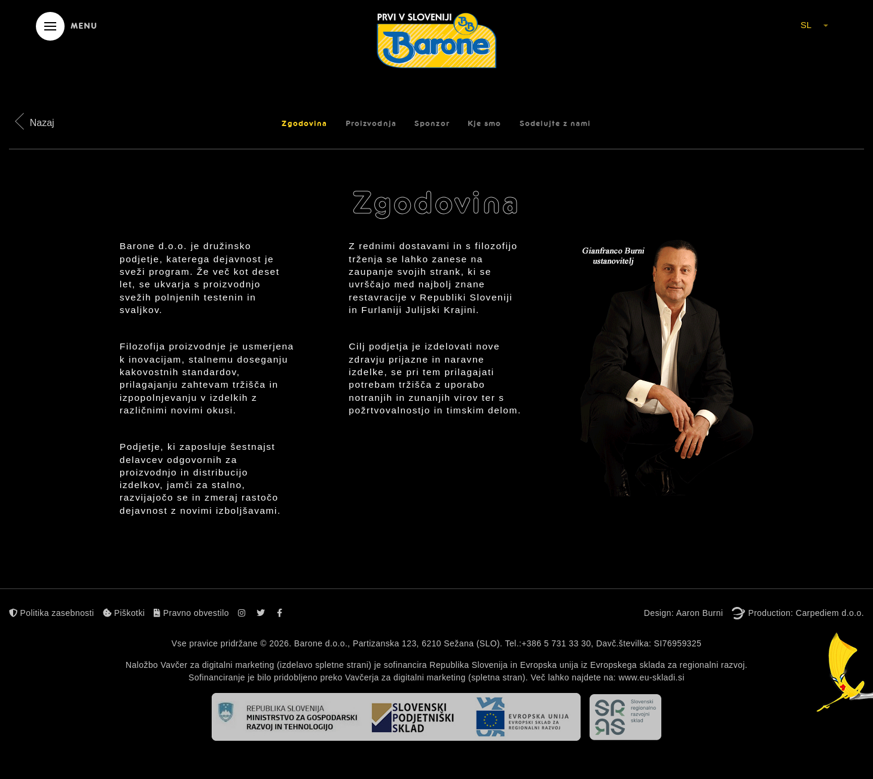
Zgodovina (304, 123)
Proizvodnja (371, 123)
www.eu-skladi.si (651, 677)
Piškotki (124, 613)
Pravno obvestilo (191, 613)
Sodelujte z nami (555, 123)
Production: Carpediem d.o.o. (806, 613)
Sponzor (432, 123)
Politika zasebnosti (51, 613)
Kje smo (485, 123)
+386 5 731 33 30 (556, 643)
